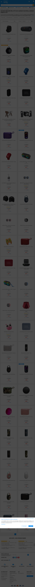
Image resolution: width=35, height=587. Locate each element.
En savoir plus (3, 524)
